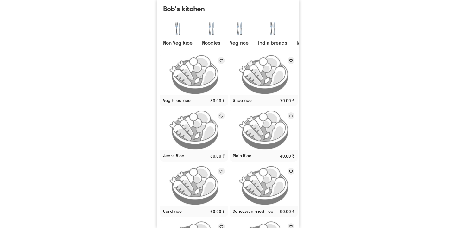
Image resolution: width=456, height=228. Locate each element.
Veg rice (239, 43)
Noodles (211, 43)
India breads (272, 43)
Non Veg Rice (178, 43)
